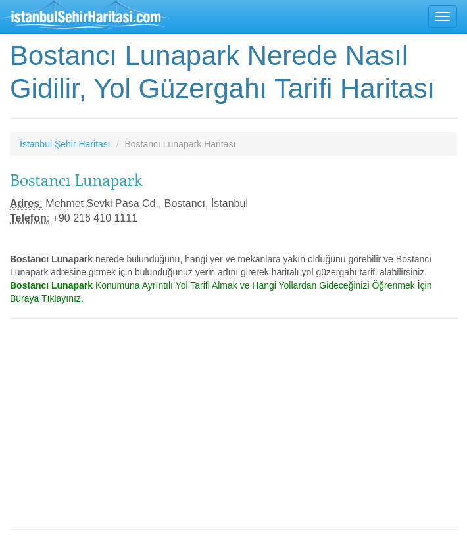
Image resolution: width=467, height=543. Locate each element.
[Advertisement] (233, 424)
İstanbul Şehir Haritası (65, 144)
